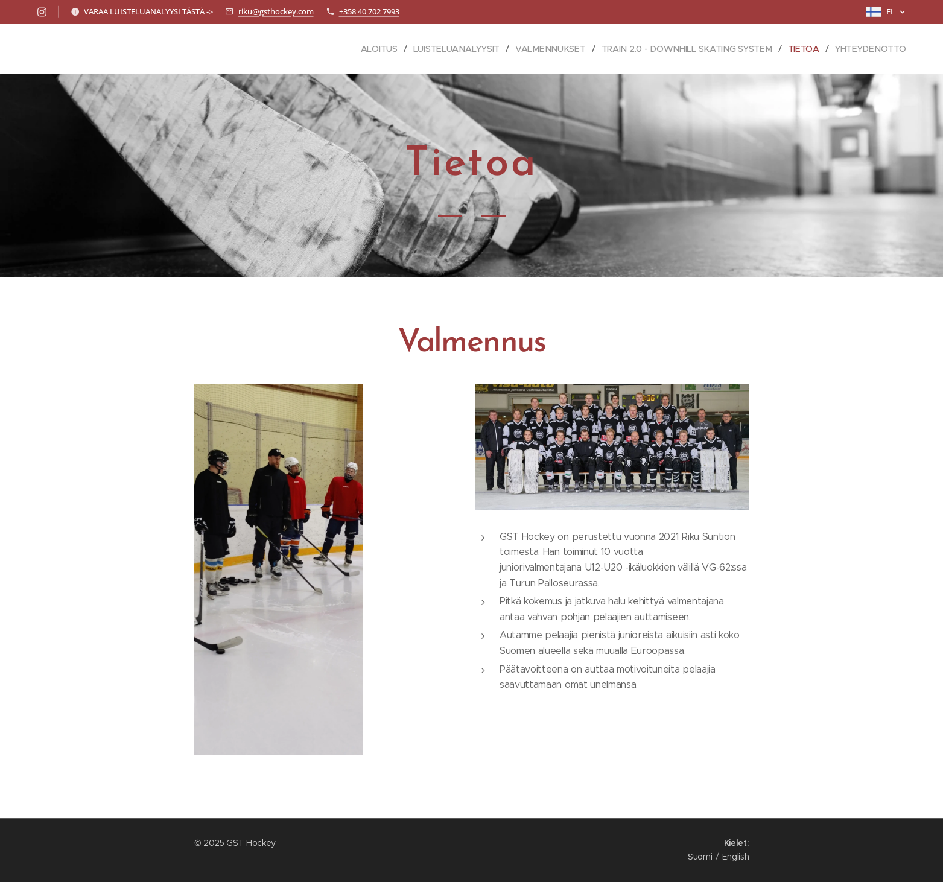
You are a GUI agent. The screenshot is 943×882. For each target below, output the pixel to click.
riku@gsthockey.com (276, 11)
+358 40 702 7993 (369, 11)
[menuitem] (381, 49)
